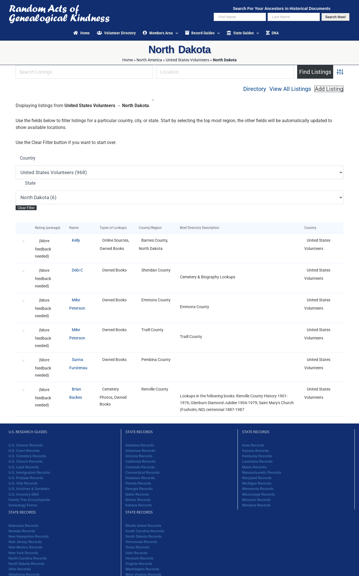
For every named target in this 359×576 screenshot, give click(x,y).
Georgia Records (139, 489)
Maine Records (254, 467)
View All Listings (290, 88)
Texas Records (137, 547)
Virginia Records (138, 564)
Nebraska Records (23, 526)
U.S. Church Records (26, 462)
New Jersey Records (25, 542)
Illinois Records (138, 500)
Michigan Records (256, 483)
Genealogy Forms (23, 505)
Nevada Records (22, 531)
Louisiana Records (257, 462)
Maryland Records (257, 478)
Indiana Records (138, 505)
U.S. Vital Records (23, 483)
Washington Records (142, 569)
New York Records (23, 553)
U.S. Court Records (24, 451)
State (30, 183)
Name (75, 228)
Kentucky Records (257, 456)
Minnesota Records (258, 489)
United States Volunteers (187, 60)
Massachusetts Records (261, 473)
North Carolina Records (28, 558)
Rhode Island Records (143, 526)
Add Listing (329, 89)
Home (127, 60)
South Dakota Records (143, 537)
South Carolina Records (144, 531)
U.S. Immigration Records (29, 473)
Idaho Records (137, 494)
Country (27, 158)
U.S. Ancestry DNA (24, 494)
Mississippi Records (258, 494)
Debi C (77, 270)
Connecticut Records (142, 473)
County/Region (151, 228)
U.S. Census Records (26, 445)
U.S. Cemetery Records (27, 456)
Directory (254, 88)
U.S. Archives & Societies (29, 489)
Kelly (76, 240)
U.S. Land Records (24, 467)
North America (149, 60)
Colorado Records (140, 467)
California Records (140, 462)
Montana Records (256, 505)
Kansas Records (255, 451)
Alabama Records (139, 445)
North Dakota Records (27, 564)
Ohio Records (20, 569)
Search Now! (335, 17)
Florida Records (138, 483)
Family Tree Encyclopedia (29, 500)
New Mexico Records (26, 547)
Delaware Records (140, 478)
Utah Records (136, 553)
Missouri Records (256, 500)
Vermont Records (139, 558)
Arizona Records (138, 456)
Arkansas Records (140, 451)
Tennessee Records (141, 542)
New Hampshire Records (29, 537)
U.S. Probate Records (26, 478)
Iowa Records (253, 445)
